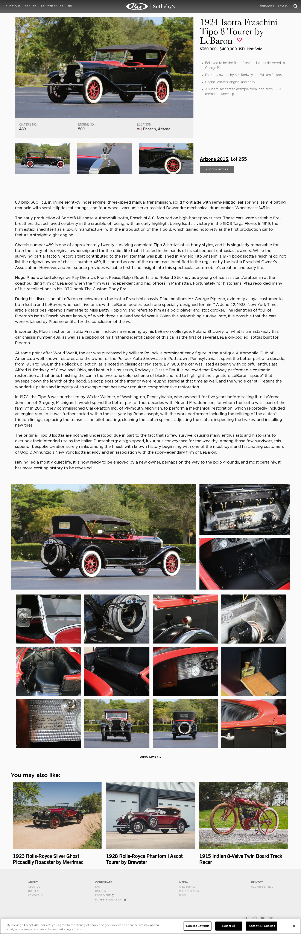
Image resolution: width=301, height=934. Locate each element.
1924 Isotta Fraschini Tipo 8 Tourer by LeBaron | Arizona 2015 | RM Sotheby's (150, 6)
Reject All (228, 926)
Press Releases (189, 891)
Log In (283, 6)
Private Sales (52, 6)
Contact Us (35, 895)
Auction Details (217, 169)
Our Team (34, 891)
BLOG (182, 895)
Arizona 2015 (214, 159)
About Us (34, 886)
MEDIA (183, 882)
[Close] (294, 926)
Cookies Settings (262, 886)
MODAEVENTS (104, 895)
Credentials (187, 886)
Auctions (13, 6)
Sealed (30, 6)
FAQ (97, 886)
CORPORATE (103, 882)
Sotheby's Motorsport (110, 899)
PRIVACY (257, 882)
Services (267, 6)
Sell (70, 6)
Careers (100, 891)
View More (150, 757)
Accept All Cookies (261, 926)
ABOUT (33, 882)
